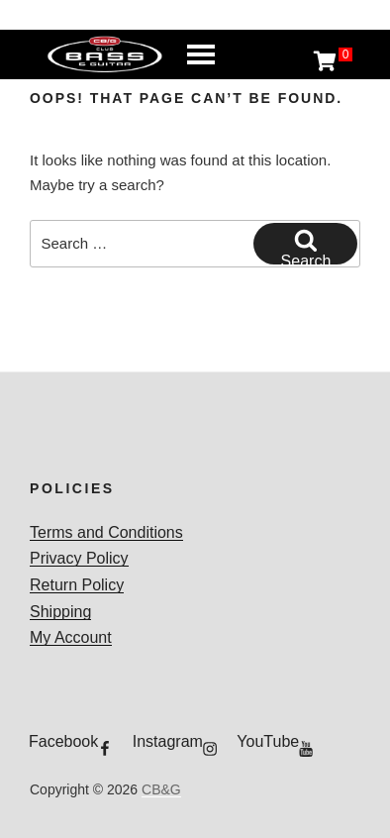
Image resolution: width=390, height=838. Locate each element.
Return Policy (77, 584)
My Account (71, 637)
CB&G (161, 789)
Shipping (60, 611)
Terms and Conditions (106, 532)
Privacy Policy (79, 558)
